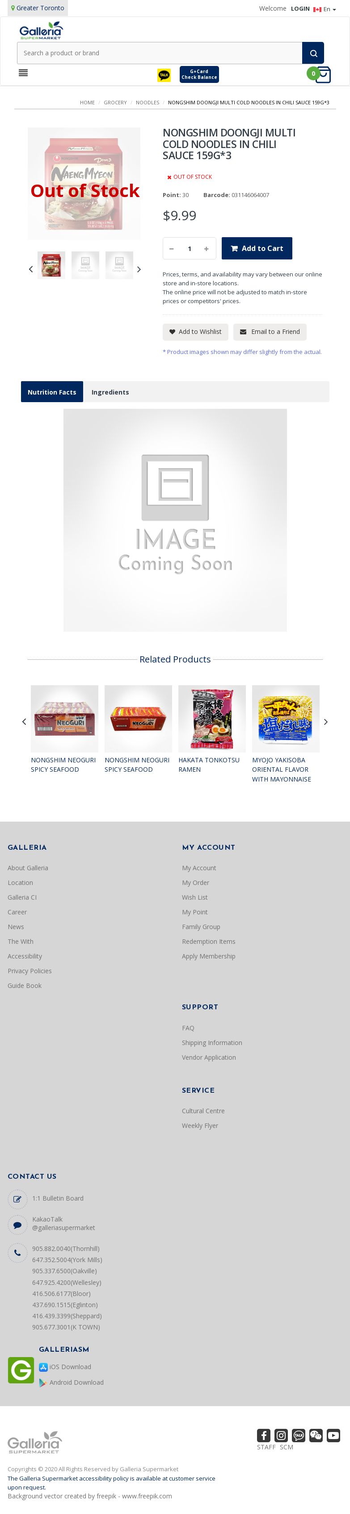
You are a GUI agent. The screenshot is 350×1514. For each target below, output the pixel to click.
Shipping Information (212, 1042)
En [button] (324, 9)
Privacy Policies (30, 971)
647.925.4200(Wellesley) (66, 1282)
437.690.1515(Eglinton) (65, 1304)
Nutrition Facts (52, 392)
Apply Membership (209, 956)
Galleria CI (22, 897)
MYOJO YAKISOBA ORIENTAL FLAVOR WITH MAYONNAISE (281, 769)
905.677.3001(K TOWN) (66, 1327)
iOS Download (65, 1367)
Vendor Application (209, 1057)
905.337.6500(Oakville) (64, 1271)
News (16, 926)
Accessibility (25, 956)
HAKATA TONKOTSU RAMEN (209, 765)
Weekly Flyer (200, 1125)
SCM (286, 1447)
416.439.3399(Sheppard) (67, 1316)
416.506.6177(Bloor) (61, 1293)
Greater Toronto (40, 8)
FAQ (188, 1028)
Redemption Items (209, 941)
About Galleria (28, 868)
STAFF (266, 1447)
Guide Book (25, 985)
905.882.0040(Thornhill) (66, 1248)
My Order (195, 882)
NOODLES (147, 102)
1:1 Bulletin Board (58, 1198)
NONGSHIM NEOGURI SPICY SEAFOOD (63, 765)
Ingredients (110, 392)
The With (21, 941)
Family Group (201, 926)
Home (87, 102)
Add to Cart (262, 248)
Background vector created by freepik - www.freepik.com (90, 1496)
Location (20, 882)
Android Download (71, 1382)
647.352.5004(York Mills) (67, 1259)
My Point (195, 912)
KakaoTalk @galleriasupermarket (63, 1223)
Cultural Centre (203, 1111)
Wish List (195, 897)
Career (17, 912)
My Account (199, 868)
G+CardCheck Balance (199, 74)
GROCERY (115, 102)
